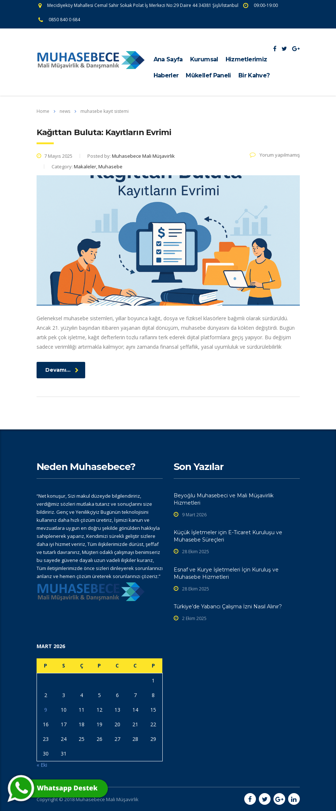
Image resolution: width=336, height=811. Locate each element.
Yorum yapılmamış (275, 155)
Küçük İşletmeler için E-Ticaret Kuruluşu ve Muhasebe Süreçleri (228, 536)
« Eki (42, 764)
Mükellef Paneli (208, 75)
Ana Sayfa (168, 59)
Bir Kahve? (254, 75)
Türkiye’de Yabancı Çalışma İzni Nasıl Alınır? (228, 606)
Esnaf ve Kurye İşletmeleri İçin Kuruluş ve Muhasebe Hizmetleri (226, 573)
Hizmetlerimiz (246, 59)
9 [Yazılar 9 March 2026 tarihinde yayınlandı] (45, 709)
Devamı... (62, 370)
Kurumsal (204, 59)
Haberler (166, 75)
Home (43, 111)
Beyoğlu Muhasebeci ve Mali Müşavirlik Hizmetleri (223, 499)
